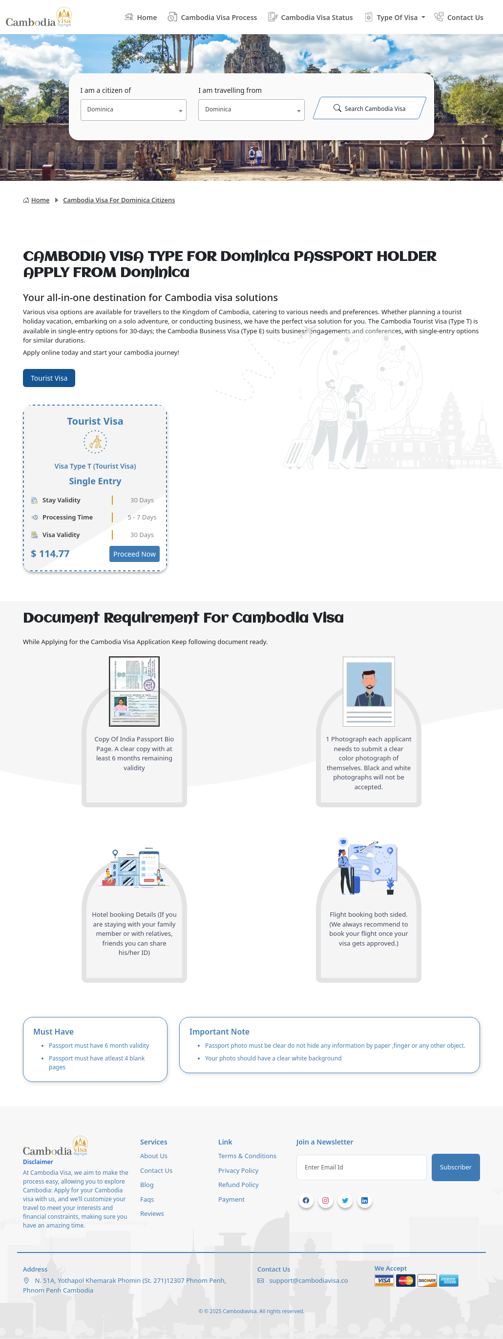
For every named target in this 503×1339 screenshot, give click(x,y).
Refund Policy (238, 1184)
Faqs (147, 1199)
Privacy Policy (238, 1170)
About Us (154, 1155)
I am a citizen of (106, 90)
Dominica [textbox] (100, 109)
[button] (394, 17)
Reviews (152, 1213)
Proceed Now (134, 554)
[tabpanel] (251, 488)
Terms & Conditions (247, 1155)
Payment (231, 1199)
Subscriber (456, 1167)
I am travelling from (230, 90)
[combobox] (134, 110)
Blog (147, 1184)
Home (36, 199)
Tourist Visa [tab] (49, 378)
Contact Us (156, 1170)
